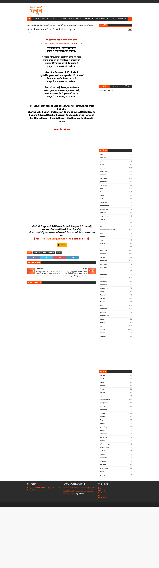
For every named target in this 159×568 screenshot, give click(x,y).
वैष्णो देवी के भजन (104, 302)
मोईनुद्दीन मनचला (103, 434)
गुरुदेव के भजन (103, 181)
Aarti (35, 19)
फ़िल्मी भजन (102, 336)
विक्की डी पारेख (103, 458)
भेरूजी (101, 233)
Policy (100, 495)
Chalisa (88, 19)
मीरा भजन (102, 257)
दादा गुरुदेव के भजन (104, 205)
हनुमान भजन (103, 326)
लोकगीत (102, 291)
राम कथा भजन (103, 271)
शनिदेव (101, 305)
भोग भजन (102, 236)
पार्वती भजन (102, 219)
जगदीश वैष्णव (103, 396)
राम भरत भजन (103, 281)
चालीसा (101, 188)
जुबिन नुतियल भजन (104, 403)
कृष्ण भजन (102, 168)
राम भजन (102, 278)
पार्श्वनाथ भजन (103, 223)
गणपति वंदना (103, 175)
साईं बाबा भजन (103, 319)
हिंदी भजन (59, 252)
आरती (101, 161)
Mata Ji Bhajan (102, 19)
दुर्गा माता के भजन (104, 209)
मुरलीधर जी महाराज (104, 427)
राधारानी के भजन (103, 267)
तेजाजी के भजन (103, 202)
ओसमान (102, 382)
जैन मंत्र (101, 199)
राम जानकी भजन (103, 274)
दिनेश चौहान (102, 406)
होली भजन (102, 333)
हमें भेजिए (62, 245)
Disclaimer (102, 498)
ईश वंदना (102, 164)
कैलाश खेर (102, 389)
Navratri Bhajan (119, 19)
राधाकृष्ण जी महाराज (104, 447)
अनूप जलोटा (102, 375)
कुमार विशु (102, 385)
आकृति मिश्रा (102, 379)
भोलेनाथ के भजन (37, 252)
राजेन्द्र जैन (102, 440)
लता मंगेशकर (102, 454)
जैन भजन (102, 195)
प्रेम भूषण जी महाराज (104, 420)
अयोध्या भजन (103, 157)
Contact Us (102, 493)
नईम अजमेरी (102, 413)
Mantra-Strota (75, 19)
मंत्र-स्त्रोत (102, 240)
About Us (101, 490)
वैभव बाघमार (103, 464)
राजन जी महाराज (103, 437)
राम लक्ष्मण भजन (103, 285)
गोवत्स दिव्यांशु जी (103, 185)
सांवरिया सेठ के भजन (104, 315)
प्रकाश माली (102, 416)
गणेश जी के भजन (103, 178)
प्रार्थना (101, 226)
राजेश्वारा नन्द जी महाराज (105, 444)
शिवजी (44, 252)
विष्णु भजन (102, 298)
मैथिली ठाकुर (102, 430)
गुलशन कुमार (102, 392)
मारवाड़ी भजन (103, 254)
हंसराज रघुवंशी (103, 475)
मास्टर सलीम (102, 423)
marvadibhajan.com (53, 238)
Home (100, 488)
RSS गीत (102, 154)
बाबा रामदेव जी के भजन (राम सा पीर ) (108, 230)
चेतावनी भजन (103, 192)
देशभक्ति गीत (103, 212)
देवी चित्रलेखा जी (103, 410)
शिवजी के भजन (51, 252)
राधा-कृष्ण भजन (103, 264)
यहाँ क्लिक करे (80, 494)
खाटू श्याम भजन (103, 171)
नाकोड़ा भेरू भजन (104, 216)
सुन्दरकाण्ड (102, 322)
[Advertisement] (95, 10)
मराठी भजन (102, 243)
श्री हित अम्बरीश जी (104, 468)
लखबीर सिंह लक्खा (104, 451)
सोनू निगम (102, 471)
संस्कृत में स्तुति (103, 312)
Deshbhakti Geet (59, 19)
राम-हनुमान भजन (104, 288)
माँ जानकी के (102, 247)
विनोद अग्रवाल (103, 461)
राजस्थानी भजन (103, 260)
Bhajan (45, 19)
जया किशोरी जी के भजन (105, 399)
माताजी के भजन (103, 250)
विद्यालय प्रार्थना (103, 295)
